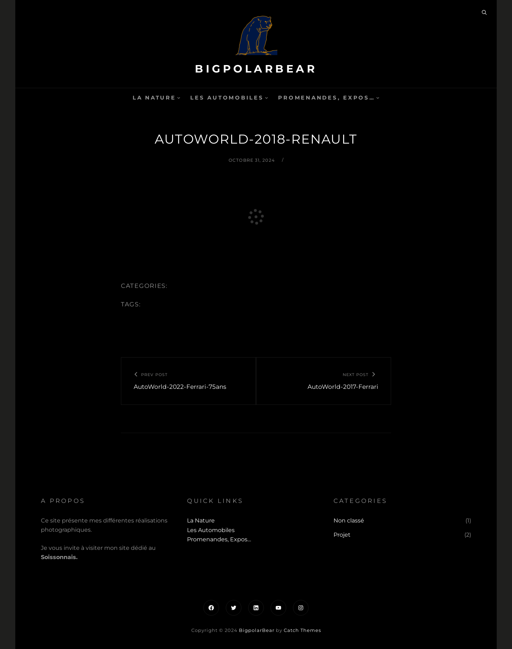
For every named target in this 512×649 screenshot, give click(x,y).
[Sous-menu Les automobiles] (266, 97)
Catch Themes (302, 630)
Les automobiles (226, 97)
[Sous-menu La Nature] (178, 97)
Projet (342, 534)
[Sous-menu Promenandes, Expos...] (377, 97)
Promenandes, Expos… (326, 97)
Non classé (349, 520)
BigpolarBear (256, 68)
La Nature (154, 97)
